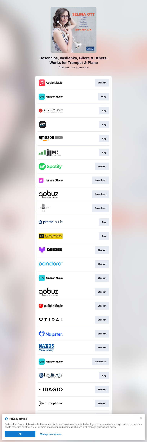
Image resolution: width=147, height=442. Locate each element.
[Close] (141, 418)
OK (20, 434)
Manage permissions (51, 434)
